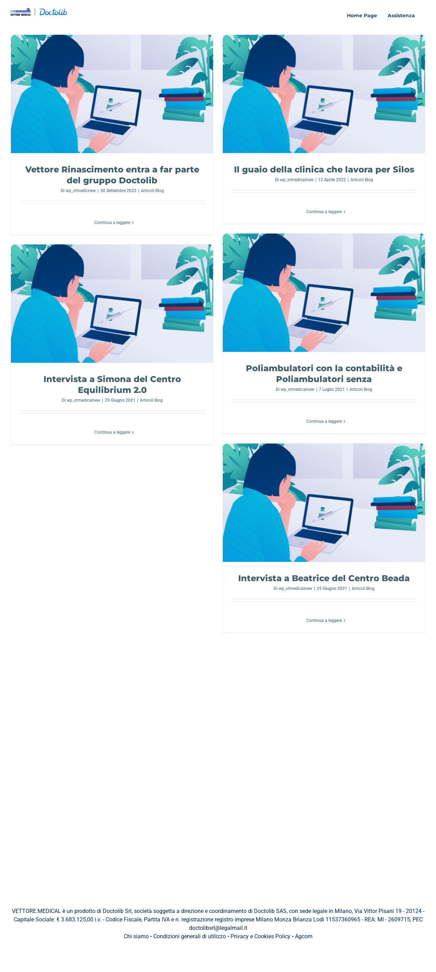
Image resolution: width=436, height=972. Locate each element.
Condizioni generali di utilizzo (189, 936)
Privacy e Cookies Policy (260, 936)
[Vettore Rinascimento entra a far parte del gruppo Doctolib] (112, 94)
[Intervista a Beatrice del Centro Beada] (324, 503)
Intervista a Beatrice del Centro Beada (324, 578)
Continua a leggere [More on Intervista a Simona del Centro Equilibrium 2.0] (112, 432)
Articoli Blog (152, 190)
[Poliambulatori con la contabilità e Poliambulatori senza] (324, 293)
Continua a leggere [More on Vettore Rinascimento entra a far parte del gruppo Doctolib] (112, 222)
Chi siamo (136, 936)
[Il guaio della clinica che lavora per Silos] (324, 94)
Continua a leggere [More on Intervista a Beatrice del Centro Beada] (324, 620)
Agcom (304, 936)
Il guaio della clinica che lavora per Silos (324, 169)
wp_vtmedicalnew (297, 179)
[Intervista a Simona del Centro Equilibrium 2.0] (112, 303)
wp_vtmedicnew (81, 190)
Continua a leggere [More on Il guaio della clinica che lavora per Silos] (324, 211)
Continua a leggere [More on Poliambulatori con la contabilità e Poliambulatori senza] (324, 421)
